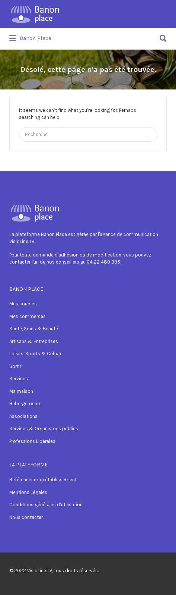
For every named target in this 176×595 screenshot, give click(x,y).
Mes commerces (27, 316)
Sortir (15, 366)
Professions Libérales (32, 441)
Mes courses (23, 303)
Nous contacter (26, 517)
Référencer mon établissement (43, 479)
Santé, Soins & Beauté (33, 328)
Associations (23, 416)
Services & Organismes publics (43, 428)
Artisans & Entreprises (33, 341)
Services (18, 378)
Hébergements (25, 403)
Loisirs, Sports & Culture (36, 353)
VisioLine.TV (39, 570)
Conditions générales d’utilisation (46, 504)
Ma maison (21, 391)
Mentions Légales (28, 492)
